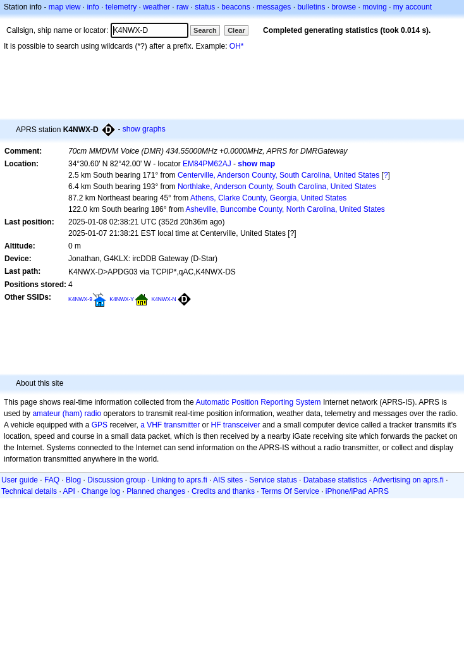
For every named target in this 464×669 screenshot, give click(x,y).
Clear (236, 30)
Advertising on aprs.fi (408, 480)
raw (182, 7)
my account (412, 7)
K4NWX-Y (121, 299)
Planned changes (155, 491)
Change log (101, 491)
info (93, 7)
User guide (19, 480)
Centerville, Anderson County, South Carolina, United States (278, 175)
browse (343, 7)
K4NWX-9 (80, 299)
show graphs (144, 129)
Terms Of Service (290, 491)
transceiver (241, 424)
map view (65, 7)
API (69, 491)
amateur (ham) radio (66, 413)
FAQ (51, 480)
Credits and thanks (223, 491)
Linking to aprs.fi (179, 480)
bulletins (311, 7)
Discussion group (116, 480)
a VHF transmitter (170, 424)
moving (374, 7)
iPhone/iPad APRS (357, 491)
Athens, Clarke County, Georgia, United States (268, 197)
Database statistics (335, 480)
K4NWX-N (163, 299)
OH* (236, 46)
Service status (272, 480)
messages (274, 7)
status (205, 7)
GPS (99, 424)
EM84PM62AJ (207, 163)
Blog (73, 480)
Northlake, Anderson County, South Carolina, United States (277, 186)
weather (156, 7)
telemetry (121, 7)
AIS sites (228, 480)
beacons (235, 7)
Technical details (29, 491)
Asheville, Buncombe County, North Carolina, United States (285, 209)
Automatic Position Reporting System (258, 402)
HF (216, 424)
